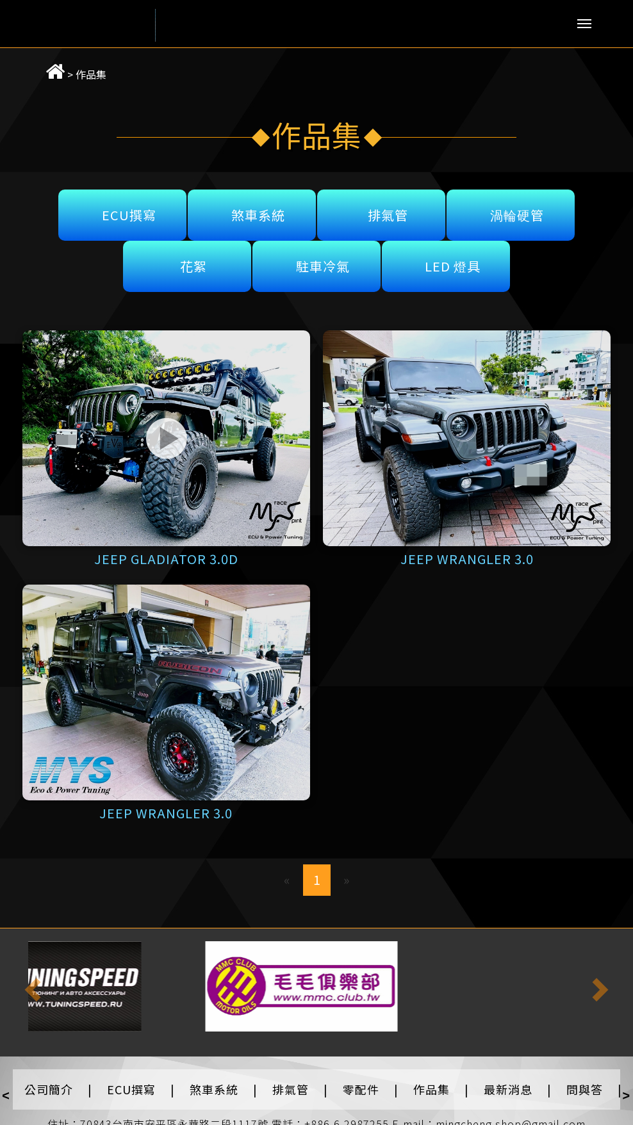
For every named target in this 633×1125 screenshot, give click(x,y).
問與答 (584, 1089)
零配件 (361, 1089)
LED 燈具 (453, 266)
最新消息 (508, 1089)
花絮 (193, 266)
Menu (584, 23)
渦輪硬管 (517, 215)
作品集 (76, 74)
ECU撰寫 (129, 215)
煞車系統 (258, 215)
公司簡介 (48, 1089)
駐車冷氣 (323, 266)
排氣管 (388, 215)
